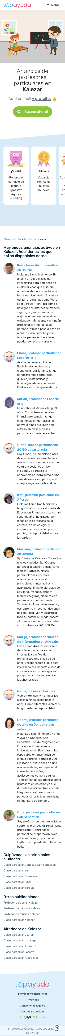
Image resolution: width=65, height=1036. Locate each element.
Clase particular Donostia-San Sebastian (29, 864)
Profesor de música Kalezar (21, 914)
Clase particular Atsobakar (20, 957)
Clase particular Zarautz (18, 887)
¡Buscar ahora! (32, 112)
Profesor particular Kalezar (21, 902)
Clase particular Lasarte (18, 952)
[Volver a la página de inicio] (17, 5)
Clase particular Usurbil (18, 934)
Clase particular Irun (16, 870)
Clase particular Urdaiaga (19, 940)
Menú (53, 5)
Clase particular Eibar (17, 882)
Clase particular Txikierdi (19, 946)
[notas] (33, 1017)
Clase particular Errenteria (20, 876)
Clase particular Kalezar (19, 920)
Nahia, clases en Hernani (36, 691)
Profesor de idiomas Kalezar (22, 908)
